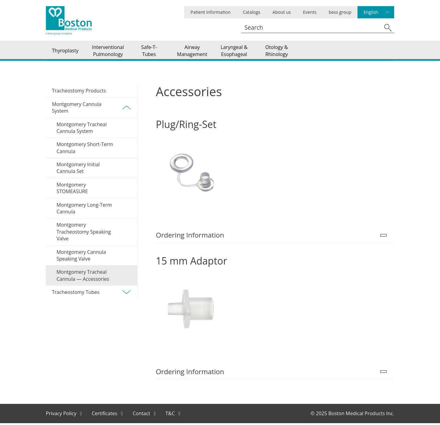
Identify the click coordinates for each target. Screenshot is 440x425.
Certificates (105, 415)
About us (282, 12)
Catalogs (251, 12)
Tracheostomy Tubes (91, 294)
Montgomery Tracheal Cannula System (82, 129)
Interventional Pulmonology (108, 51)
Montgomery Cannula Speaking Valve (81, 257)
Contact (142, 415)
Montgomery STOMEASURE (72, 190)
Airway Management (192, 51)
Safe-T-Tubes (149, 51)
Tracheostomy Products (79, 92)
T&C (171, 415)
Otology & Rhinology (276, 51)
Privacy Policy (62, 415)
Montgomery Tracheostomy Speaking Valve (84, 233)
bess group (340, 12)
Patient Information (210, 12)
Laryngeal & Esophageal (234, 51)
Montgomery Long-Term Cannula (84, 209)
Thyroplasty (65, 51)
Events (310, 12)
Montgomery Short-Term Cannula (85, 149)
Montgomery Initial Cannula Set (78, 169)
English (371, 12)
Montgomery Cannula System (91, 109)
